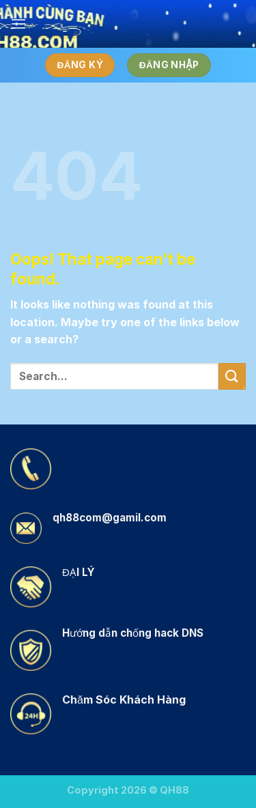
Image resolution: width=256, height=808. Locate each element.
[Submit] (232, 376)
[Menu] (18, 23)
